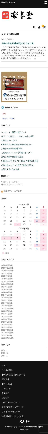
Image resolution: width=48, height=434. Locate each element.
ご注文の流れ (7, 370)
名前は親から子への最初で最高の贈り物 (17, 165)
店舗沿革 (5, 398)
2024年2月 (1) (7, 303)
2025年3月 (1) (7, 279)
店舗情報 (5, 379)
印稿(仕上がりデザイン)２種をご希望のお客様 (19, 161)
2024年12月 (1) (7, 281)
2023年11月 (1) (7, 308)
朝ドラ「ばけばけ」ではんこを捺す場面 (17, 136)
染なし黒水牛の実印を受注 (12, 157)
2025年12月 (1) (7, 268)
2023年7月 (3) (7, 316)
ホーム (4, 365)
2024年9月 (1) (7, 287)
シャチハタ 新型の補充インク (13, 132)
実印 (4, 114)
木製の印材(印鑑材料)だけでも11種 (17, 43)
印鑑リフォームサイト (10, 182)
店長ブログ (6, 388)
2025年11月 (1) (7, 271)
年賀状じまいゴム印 (9, 140)
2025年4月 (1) (7, 276)
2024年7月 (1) (7, 292)
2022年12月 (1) (7, 330)
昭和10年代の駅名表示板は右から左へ (16, 144)
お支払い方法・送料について (13, 375)
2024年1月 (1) (7, 306)
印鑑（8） (5, 353)
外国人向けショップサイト (12, 184)
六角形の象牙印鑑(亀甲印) (11, 149)
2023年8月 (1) (7, 314)
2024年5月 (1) (7, 295)
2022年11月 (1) (7, 333)
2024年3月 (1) (7, 300)
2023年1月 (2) (7, 327)
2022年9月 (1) (7, 335)
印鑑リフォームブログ (13, 191)
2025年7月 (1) (7, 273)
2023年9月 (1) (7, 311)
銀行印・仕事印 (9, 118)
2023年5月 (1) (7, 322)
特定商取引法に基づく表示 (12, 416)
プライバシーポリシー (11, 412)
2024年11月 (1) (7, 284)
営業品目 (5, 393)
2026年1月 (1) (7, 265)
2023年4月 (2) (7, 325)
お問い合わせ (7, 384)
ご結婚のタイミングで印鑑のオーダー (16, 153)
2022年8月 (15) (7, 338)
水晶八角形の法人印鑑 (10, 169)
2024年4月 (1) (7, 298)
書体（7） (5, 350)
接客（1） (5, 356)
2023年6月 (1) (7, 319)
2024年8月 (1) (7, 289)
